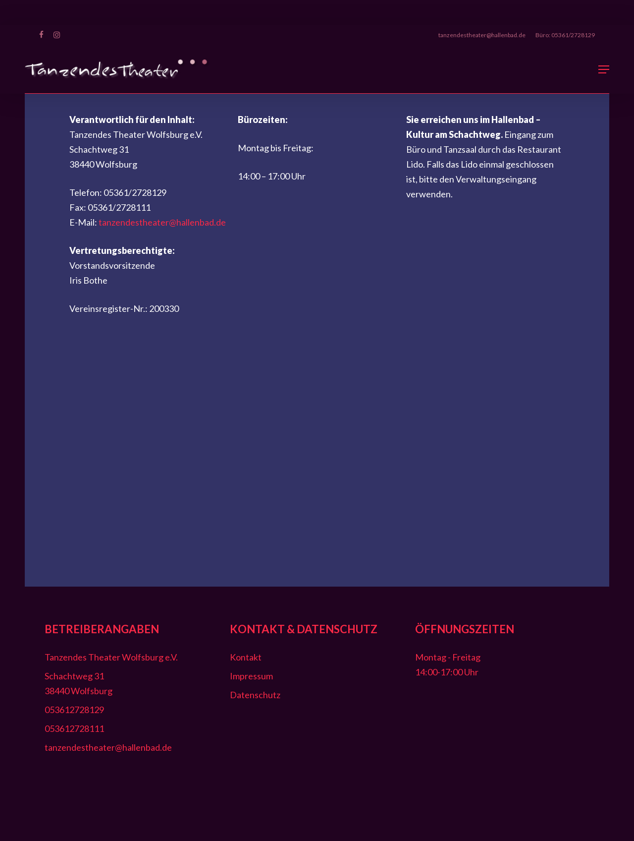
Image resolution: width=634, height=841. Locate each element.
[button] (603, 69)
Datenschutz (255, 694)
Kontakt (246, 657)
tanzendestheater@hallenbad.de (162, 222)
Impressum (251, 675)
